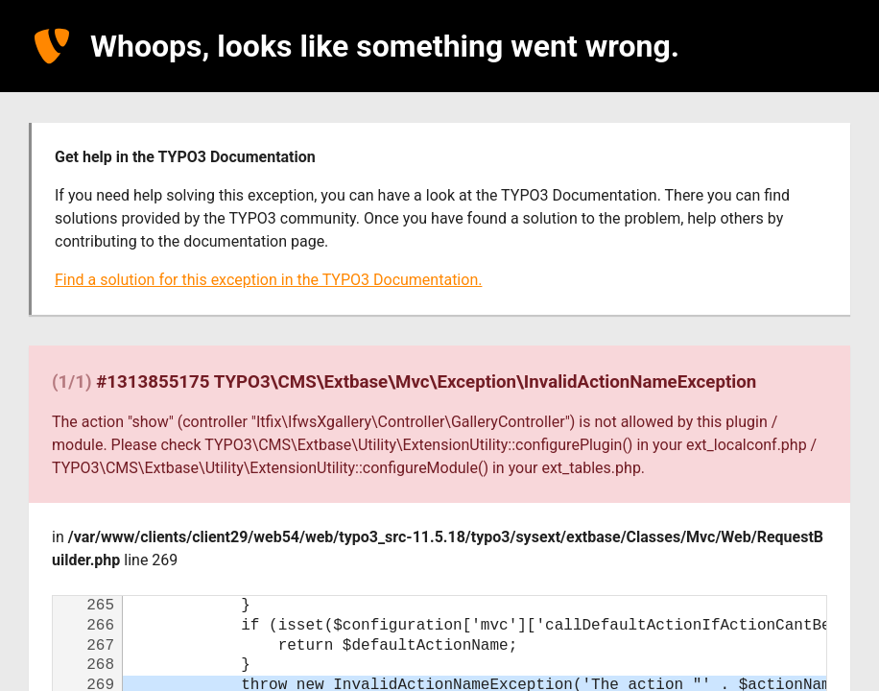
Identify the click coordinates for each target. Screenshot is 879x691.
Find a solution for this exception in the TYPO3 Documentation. (268, 280)
